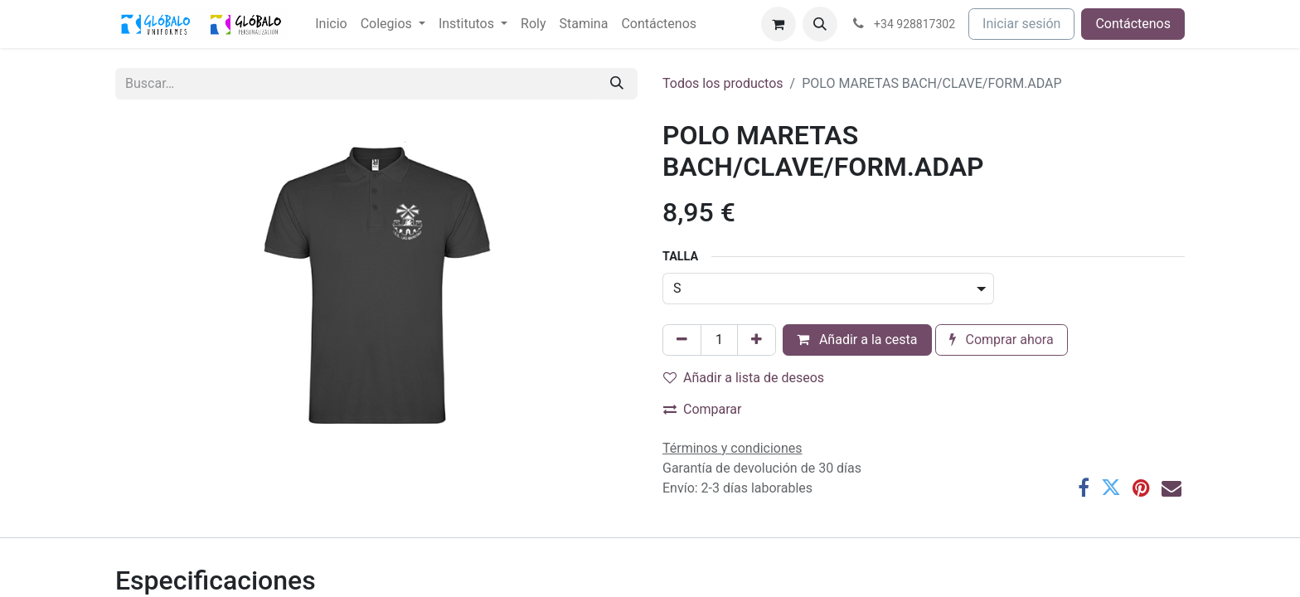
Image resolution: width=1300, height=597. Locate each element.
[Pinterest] (1141, 488)
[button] (820, 24)
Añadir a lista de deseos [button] (743, 378)
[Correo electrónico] (1171, 488)
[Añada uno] (756, 340)
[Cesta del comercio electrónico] (778, 24)
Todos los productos (722, 83)
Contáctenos (1133, 24)
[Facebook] (1083, 488)
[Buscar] (617, 84)
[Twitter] (1111, 488)
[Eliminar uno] (681, 340)
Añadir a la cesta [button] (857, 339)
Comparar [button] (702, 409)
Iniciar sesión (1021, 24)
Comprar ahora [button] (1001, 339)
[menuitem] (330, 24)
